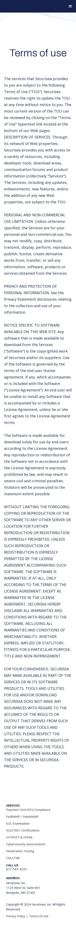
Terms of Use (38, 916)
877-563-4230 (16, 869)
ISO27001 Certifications (23, 830)
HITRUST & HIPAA (19, 837)
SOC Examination (18, 823)
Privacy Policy (15, 916)
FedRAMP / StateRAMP (22, 816)
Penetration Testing (20, 851)
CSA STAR (13, 858)
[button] (69, 6)
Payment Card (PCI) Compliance (28, 809)
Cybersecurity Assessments (25, 844)
